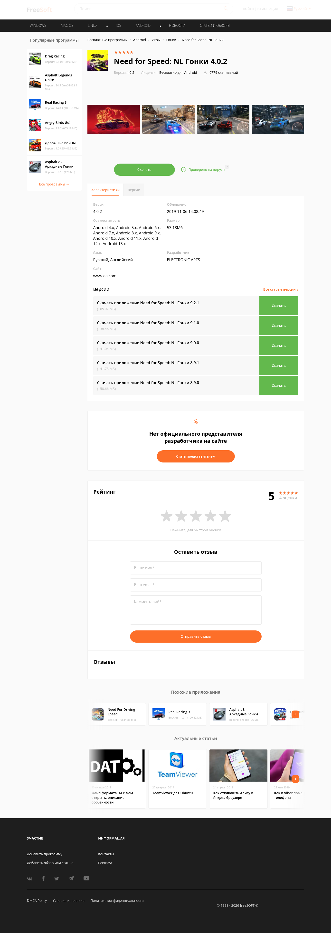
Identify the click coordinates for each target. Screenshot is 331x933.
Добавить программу (44, 854)
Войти (248, 9)
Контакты (106, 854)
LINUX (92, 25)
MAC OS (67, 25)
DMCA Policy (37, 900)
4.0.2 (124, 72)
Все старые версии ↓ (280, 289)
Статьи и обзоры (215, 25)
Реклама (105, 862)
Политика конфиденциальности (117, 900)
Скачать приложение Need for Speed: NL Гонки (148, 302)
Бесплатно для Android (178, 72)
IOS (118, 25)
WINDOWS (38, 25)
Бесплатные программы (107, 39)
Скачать (144, 169)
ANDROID (143, 25)
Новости (177, 25)
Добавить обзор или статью (50, 862)
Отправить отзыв (196, 636)
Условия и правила (68, 900)
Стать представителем (195, 456)
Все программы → (54, 184)
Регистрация (267, 9)
